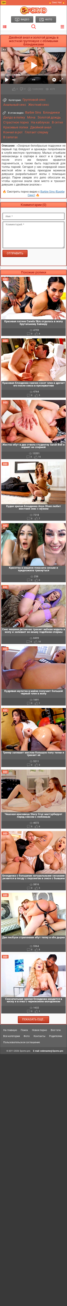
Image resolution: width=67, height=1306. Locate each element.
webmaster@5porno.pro (51, 1051)
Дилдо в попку (14, 117)
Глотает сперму (36, 132)
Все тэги (56, 1030)
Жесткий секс (38, 104)
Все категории (11, 1036)
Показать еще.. (33, 1019)
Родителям (55, 1036)
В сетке (57, 122)
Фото (27, 1036)
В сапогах (10, 137)
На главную (10, 1030)
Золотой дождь (49, 117)
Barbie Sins (33, 112)
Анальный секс (14, 104)
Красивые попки (15, 127)
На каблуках (40, 122)
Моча (31, 117)
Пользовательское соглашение (21, 1042)
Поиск (24, 1030)
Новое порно (39, 1030)
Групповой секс (34, 100)
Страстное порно (16, 122)
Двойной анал (40, 127)
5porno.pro (25, 1051)
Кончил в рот (13, 132)
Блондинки (51, 112)
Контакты (39, 1036)
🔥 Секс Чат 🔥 (57, 2)
